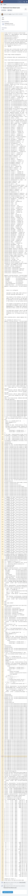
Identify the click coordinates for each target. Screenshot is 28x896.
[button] (27, 1)
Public (10, 10)
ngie (10, 14)
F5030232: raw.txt (9, 23)
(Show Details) (22, 882)
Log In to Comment (8, 892)
